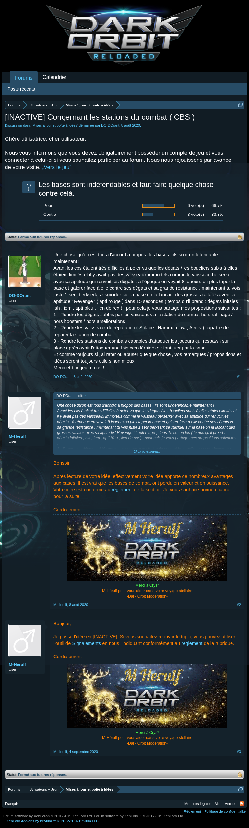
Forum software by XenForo (48, 816)
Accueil (230, 804)
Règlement (192, 811)
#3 (239, 752)
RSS (242, 803)
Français (11, 804)
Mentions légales (197, 804)
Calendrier (54, 77)
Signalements (86, 643)
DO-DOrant (110, 125)
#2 (239, 605)
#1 (239, 377)
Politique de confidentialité (225, 811)
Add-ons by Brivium (53, 821)
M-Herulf (17, 436)
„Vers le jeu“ (56, 167)
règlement (122, 489)
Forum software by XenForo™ (139, 816)
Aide (218, 804)
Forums (23, 78)
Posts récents (21, 89)
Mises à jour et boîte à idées (54, 125)
